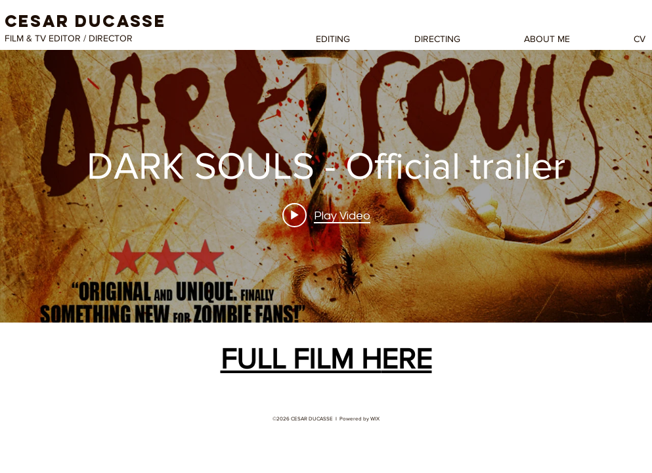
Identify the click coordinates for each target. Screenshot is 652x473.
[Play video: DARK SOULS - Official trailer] (326, 215)
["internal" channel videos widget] (326, 186)
